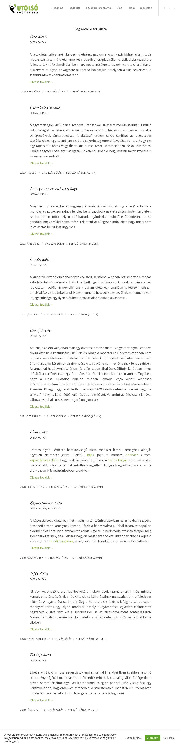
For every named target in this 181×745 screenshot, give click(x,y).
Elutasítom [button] (168, 737)
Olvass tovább (41, 82)
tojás (90, 455)
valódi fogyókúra (61, 541)
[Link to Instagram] (169, 7)
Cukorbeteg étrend (45, 107)
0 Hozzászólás (55, 91)
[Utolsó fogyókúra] (24, 8)
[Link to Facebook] (164, 7)
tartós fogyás (117, 460)
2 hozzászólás (62, 639)
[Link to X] (174, 7)
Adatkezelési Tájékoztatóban (85, 738)
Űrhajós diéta (41, 330)
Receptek (54, 508)
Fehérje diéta (40, 655)
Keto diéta (38, 36)
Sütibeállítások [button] (133, 737)
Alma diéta (38, 432)
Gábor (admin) (90, 91)
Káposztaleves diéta (46, 503)
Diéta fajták (38, 42)
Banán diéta (40, 259)
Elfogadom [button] (152, 737)
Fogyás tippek (39, 113)
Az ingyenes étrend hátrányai (54, 189)
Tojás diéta (39, 573)
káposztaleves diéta (44, 460)
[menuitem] (58, 8)
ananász (132, 455)
